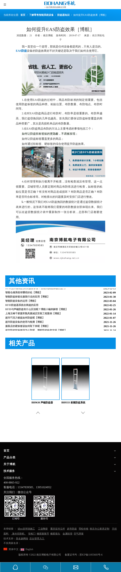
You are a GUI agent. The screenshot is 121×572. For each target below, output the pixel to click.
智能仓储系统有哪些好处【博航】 (23, 293)
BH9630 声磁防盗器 (42, 402)
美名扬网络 (22, 538)
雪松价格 (83, 528)
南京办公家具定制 (99, 528)
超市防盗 (72, 528)
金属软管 (67, 533)
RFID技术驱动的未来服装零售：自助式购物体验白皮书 (35, 288)
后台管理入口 (37, 538)
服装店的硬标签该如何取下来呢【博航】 (27, 326)
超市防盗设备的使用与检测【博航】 (25, 322)
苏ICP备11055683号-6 (91, 554)
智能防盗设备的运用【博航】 (21, 301)
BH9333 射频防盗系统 (73, 402)
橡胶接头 (55, 533)
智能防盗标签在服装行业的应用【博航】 (27, 297)
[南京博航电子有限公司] (30, 507)
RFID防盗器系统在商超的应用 (21, 305)
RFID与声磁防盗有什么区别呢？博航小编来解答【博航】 (36, 310)
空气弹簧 (79, 533)
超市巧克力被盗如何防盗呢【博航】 (25, 318)
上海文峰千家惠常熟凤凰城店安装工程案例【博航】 (33, 314)
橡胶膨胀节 (43, 533)
